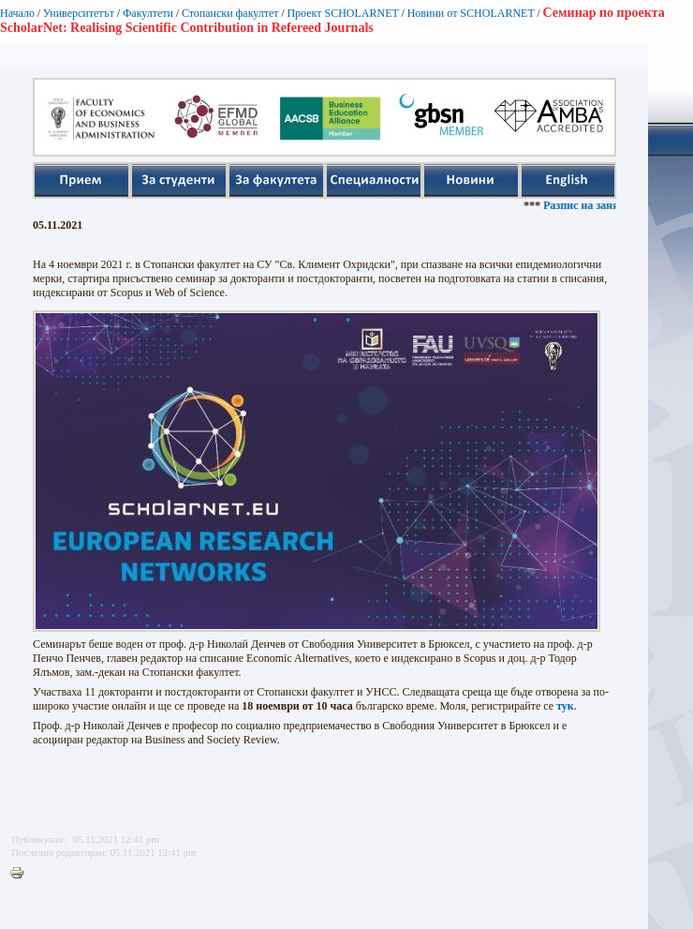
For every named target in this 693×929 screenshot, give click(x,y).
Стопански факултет (230, 13)
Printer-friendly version (21, 873)
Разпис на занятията (602, 205)
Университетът (78, 13)
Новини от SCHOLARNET (471, 13)
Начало (17, 13)
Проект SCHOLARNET (342, 13)
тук (565, 705)
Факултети (148, 13)
